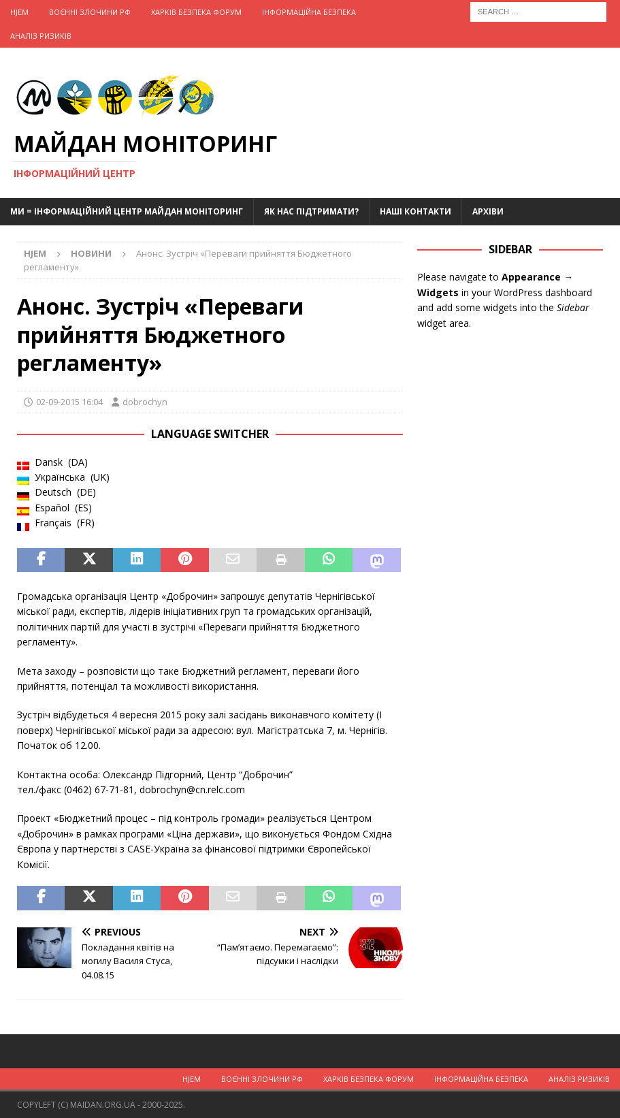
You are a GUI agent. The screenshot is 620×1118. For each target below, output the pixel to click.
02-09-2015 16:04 (69, 402)
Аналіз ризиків (40, 36)
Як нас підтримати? (311, 211)
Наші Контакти (415, 211)
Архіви (488, 211)
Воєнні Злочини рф (90, 12)
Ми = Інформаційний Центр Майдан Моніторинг (126, 211)
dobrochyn (145, 402)
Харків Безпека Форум (196, 12)
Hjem (19, 12)
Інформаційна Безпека (309, 12)
